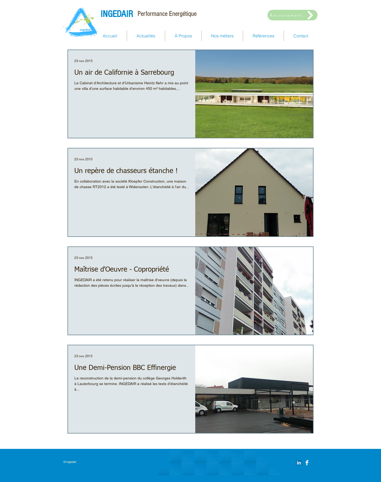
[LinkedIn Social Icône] (299, 462)
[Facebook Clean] (307, 462)
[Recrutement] (292, 15)
